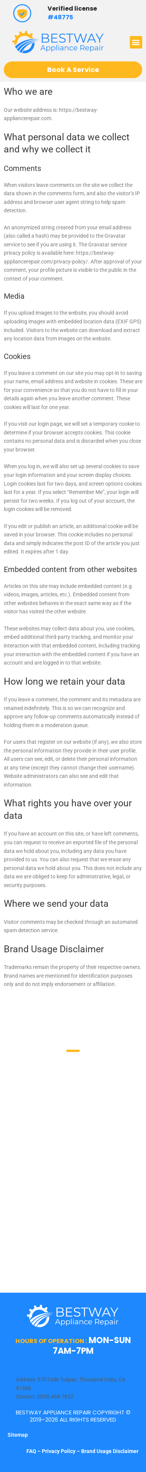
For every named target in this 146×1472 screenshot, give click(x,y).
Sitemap (18, 1435)
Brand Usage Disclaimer (109, 1451)
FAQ (31, 1451)
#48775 (60, 17)
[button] (136, 42)
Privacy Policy (58, 1451)
